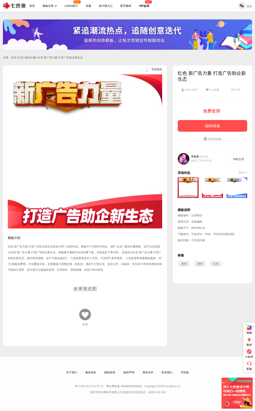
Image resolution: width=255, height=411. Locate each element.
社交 (21, 57)
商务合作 (147, 375)
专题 (88, 5)
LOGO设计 (73, 3)
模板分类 (50, 5)
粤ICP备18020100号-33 (89, 388)
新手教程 (125, 5)
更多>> (243, 172)
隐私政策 (109, 375)
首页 (32, 5)
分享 (235, 89)
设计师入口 (106, 5)
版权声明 (128, 375)
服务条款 (90, 375)
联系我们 (167, 375)
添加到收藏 (212, 139)
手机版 (185, 375)
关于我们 (71, 375)
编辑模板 (212, 126)
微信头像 (30, 57)
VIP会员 (145, 3)
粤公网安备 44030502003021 (124, 388)
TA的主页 (238, 159)
